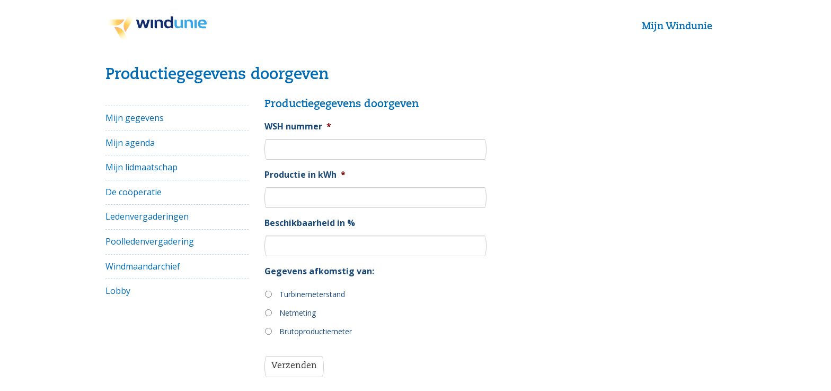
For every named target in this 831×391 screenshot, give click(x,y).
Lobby (117, 291)
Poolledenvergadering (149, 241)
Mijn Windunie (677, 26)
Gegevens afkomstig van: (319, 271)
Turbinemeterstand (312, 294)
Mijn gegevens (134, 118)
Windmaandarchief (142, 266)
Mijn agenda (130, 143)
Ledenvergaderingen (147, 216)
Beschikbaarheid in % (309, 223)
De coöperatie (133, 192)
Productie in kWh (305, 174)
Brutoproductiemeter (315, 331)
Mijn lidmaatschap (141, 167)
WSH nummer (297, 126)
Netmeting (297, 313)
